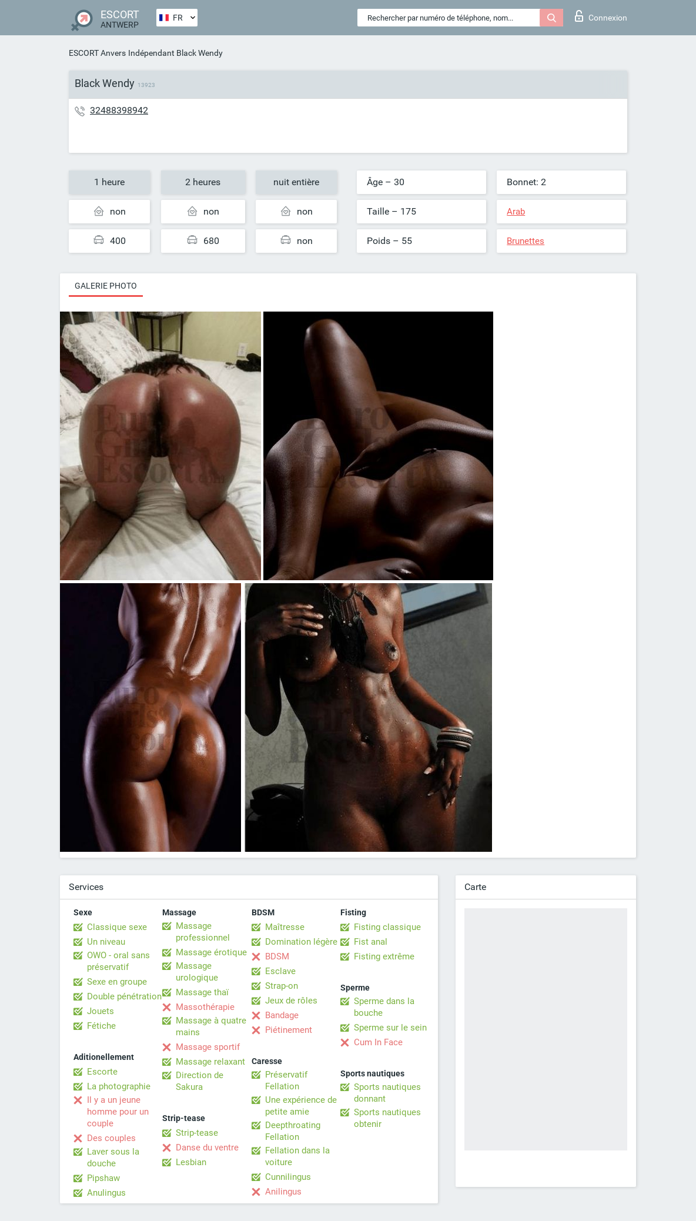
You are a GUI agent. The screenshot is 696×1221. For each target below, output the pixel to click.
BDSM (277, 956)
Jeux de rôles (291, 1000)
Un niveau (106, 941)
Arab (516, 211)
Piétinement (288, 1030)
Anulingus (106, 1192)
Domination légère (301, 941)
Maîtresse (284, 927)
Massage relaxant (210, 1061)
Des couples (111, 1138)
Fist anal (370, 941)
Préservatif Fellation (286, 1080)
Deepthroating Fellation (292, 1131)
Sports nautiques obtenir (387, 1118)
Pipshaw (103, 1178)
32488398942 (119, 110)
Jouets (100, 1011)
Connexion (601, 15)
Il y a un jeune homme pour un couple (118, 1112)
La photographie (118, 1086)
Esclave (280, 971)
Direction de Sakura (199, 1081)
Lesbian (191, 1162)
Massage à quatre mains (211, 1026)
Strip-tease (197, 1133)
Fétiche (101, 1026)
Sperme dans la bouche (384, 1007)
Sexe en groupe (117, 981)
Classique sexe (117, 927)
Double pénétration (124, 996)
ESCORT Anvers (97, 53)
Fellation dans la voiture (297, 1156)
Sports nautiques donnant (387, 1093)
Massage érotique (211, 952)
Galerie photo (106, 285)
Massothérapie (205, 1007)
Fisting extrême (384, 956)
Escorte (102, 1071)
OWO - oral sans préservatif (118, 961)
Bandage (282, 1015)
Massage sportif (208, 1047)
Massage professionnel (203, 932)
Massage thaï (202, 992)
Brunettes (525, 241)
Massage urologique (197, 972)
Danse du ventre (207, 1147)
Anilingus (283, 1191)
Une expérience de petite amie (301, 1106)
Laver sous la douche (113, 1157)
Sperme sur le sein (390, 1027)
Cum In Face (378, 1042)
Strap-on (281, 986)
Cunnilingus (288, 1177)
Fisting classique (387, 927)
